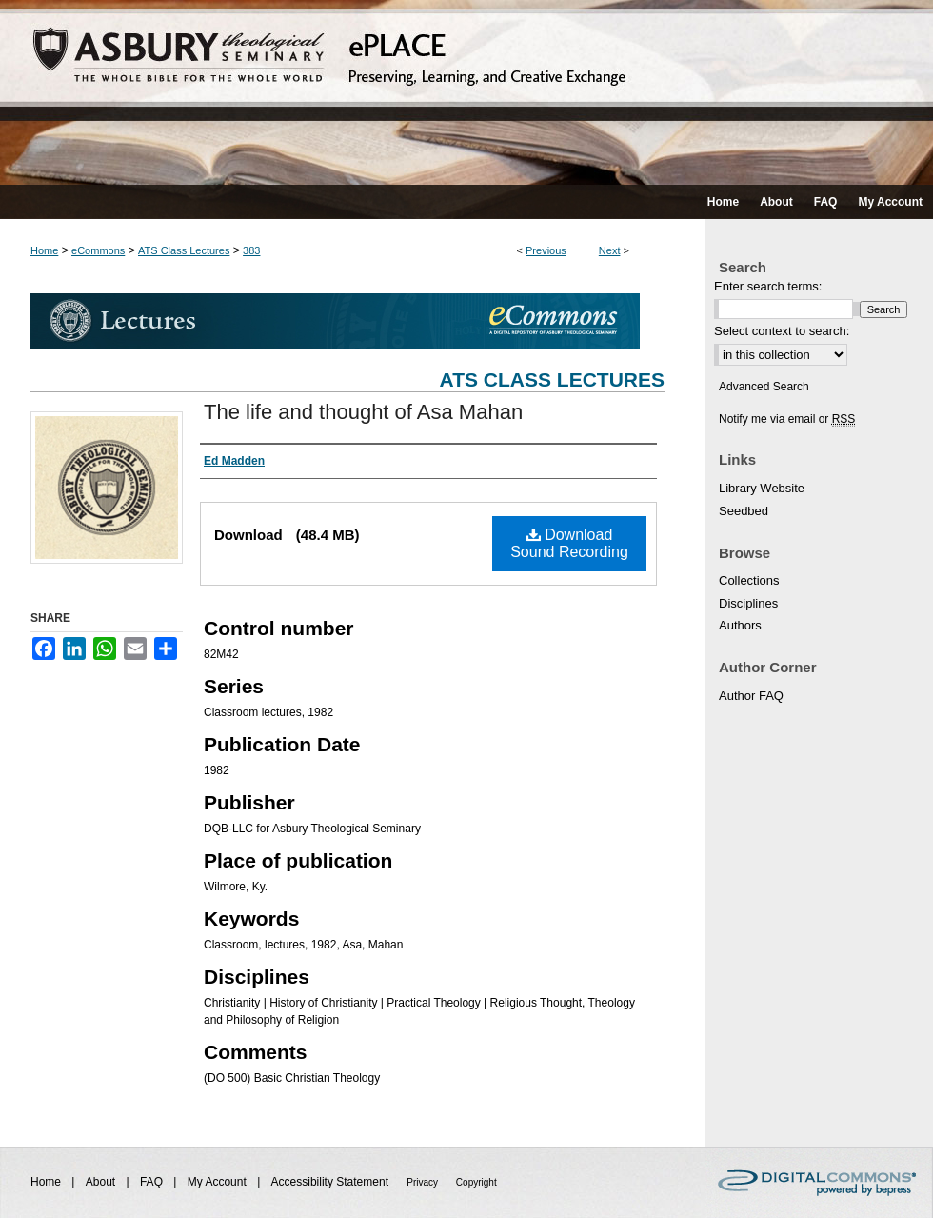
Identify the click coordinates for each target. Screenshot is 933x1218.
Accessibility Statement (331, 1181)
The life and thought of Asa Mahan (363, 412)
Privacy (424, 1182)
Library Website (761, 488)
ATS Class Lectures (183, 250)
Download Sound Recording (569, 543)
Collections (749, 580)
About (102, 1181)
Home (44, 250)
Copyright (476, 1182)
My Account (218, 1181)
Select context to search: (781, 331)
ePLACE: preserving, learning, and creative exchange (466, 92)
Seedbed (743, 511)
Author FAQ (751, 696)
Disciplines (748, 603)
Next (610, 250)
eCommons (98, 250)
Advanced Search (764, 386)
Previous (546, 250)
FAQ (153, 1181)
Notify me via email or (787, 419)
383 (251, 250)
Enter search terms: (768, 286)
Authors (740, 625)
